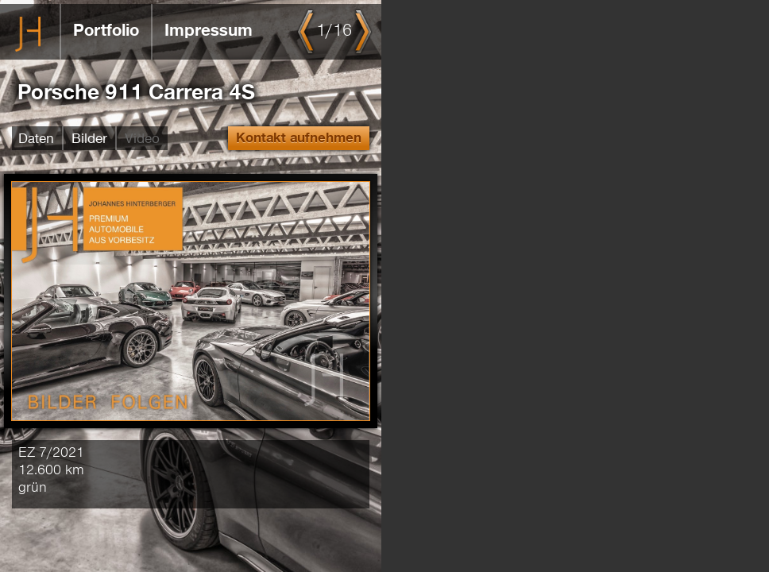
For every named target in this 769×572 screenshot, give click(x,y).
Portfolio (106, 31)
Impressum (208, 31)
